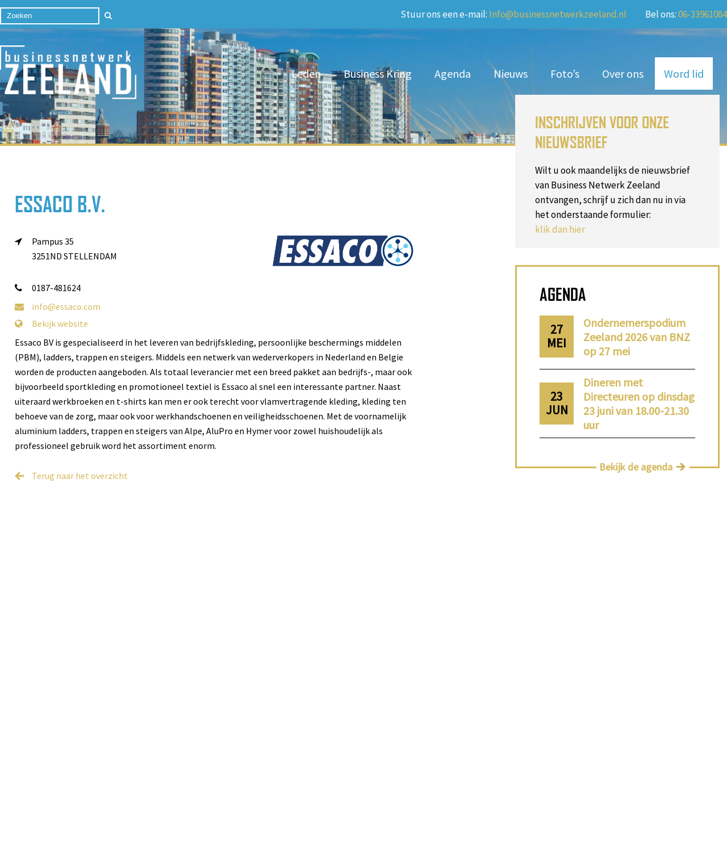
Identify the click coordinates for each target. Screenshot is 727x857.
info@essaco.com (58, 306)
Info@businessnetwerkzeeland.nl (557, 14)
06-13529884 (466, 730)
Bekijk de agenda (635, 466)
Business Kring (378, 73)
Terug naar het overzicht (80, 475)
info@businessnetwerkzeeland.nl (463, 764)
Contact (115, 755)
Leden (306, 73)
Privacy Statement (414, 828)
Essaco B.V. (60, 204)
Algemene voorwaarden (258, 755)
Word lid (684, 73)
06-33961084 (702, 14)
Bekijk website (51, 323)
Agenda (452, 73)
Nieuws (511, 73)
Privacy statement (135, 770)
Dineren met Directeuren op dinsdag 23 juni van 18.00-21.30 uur (639, 403)
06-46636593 (452, 741)
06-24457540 (452, 753)
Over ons (623, 73)
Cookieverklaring (390, 843)
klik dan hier (560, 229)
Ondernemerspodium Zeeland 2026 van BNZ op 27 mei (636, 337)
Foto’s (564, 73)
